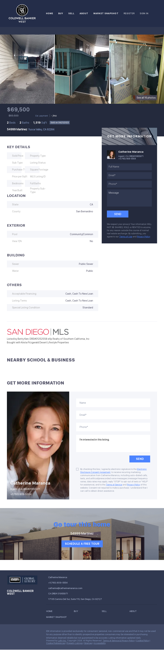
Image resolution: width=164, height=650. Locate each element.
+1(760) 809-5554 (127, 158)
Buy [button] (60, 13)
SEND (140, 459)
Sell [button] (71, 13)
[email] (129, 175)
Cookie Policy (142, 640)
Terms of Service (114, 485)
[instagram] (23, 632)
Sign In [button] (144, 13)
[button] (50, 611)
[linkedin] (16, 632)
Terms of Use (125, 236)
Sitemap (88, 643)
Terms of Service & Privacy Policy (119, 640)
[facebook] (9, 632)
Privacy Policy (143, 236)
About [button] (84, 13)
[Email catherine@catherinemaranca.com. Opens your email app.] (68, 588)
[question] (129, 198)
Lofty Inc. (62, 640)
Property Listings (75, 643)
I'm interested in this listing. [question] (113, 443)
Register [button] (129, 13)
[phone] (129, 184)
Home (49, 13)
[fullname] (129, 166)
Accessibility (100, 643)
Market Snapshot (106, 13)
